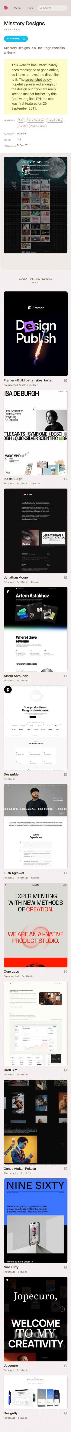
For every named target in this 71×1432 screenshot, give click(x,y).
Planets (22, 126)
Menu (17, 8)
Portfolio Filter (37, 126)
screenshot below (38, 80)
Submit (35, 282)
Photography (11, 1173)
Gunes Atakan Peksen (20, 1169)
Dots (20, 120)
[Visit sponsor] (65, 381)
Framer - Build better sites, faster (28, 380)
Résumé (35, 582)
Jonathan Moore (16, 577)
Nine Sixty (11, 1267)
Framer (8, 591)
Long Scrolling (55, 120)
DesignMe (11, 774)
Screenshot (16, 38)
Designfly (11, 1413)
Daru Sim (10, 1070)
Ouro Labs (11, 971)
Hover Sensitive (35, 120)
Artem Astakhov (16, 676)
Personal (9, 483)
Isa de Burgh (13, 479)
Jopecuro (11, 1365)
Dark (19, 139)
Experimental (11, 976)
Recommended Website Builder (21, 385)
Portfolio (21, 133)
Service (35, 483)
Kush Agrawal (14, 873)
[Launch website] (65, 479)
